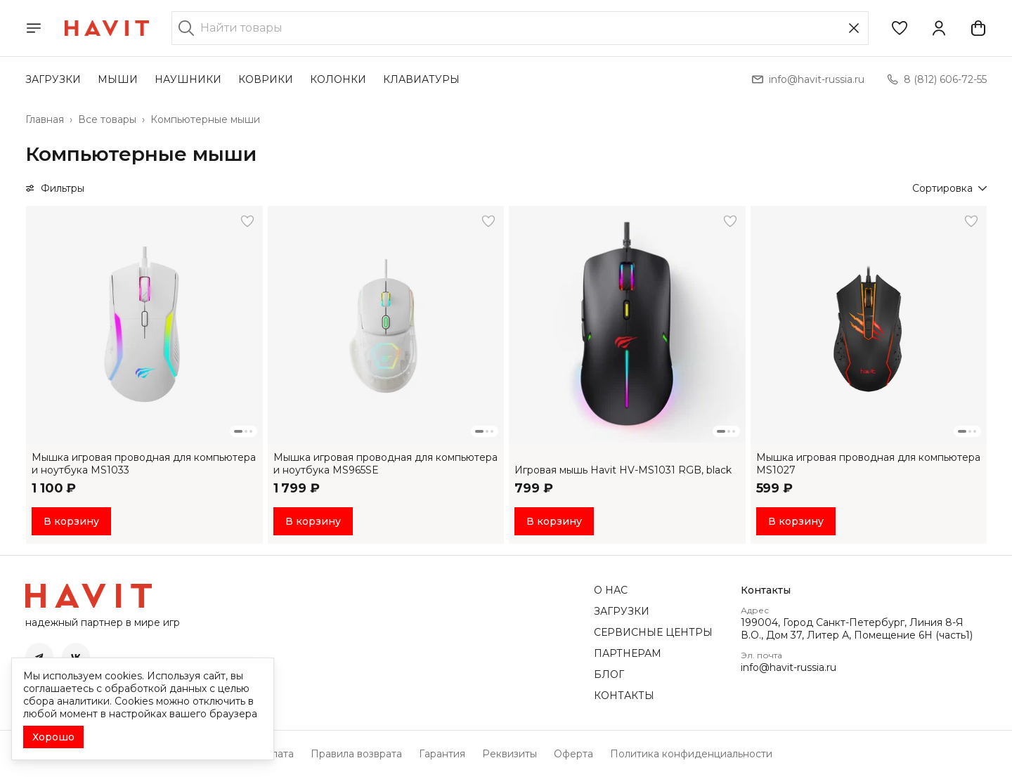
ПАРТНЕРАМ (627, 653)
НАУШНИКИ (188, 79)
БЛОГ (609, 674)
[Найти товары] (520, 28)
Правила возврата (356, 753)
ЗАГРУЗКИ (53, 79)
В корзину (71, 521)
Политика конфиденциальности (691, 753)
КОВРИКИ (265, 79)
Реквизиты (509, 753)
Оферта (573, 753)
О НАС (611, 590)
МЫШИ (118, 79)
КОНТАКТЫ (624, 695)
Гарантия (442, 753)
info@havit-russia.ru (788, 667)
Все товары (107, 119)
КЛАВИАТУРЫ (421, 79)
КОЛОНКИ (338, 79)
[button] (899, 28)
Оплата (275, 753)
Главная (44, 119)
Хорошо (53, 737)
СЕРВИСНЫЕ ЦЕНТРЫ (653, 632)
